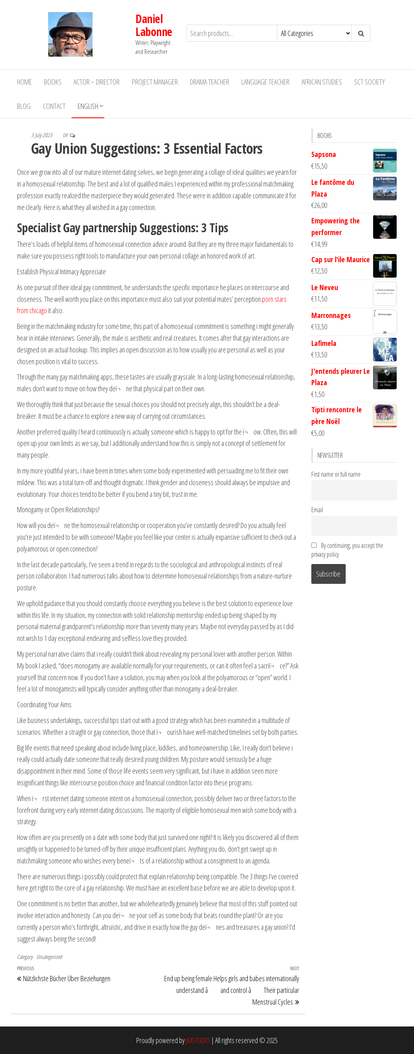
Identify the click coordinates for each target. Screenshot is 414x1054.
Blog (24, 105)
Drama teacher (209, 81)
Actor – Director (97, 81)
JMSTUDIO (198, 1040)
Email (317, 509)
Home (24, 81)
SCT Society (369, 81)
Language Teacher (265, 81)
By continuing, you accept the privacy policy (347, 549)
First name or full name (336, 474)
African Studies (322, 81)
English (88, 105)
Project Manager (155, 81)
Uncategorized (49, 957)
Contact (54, 105)
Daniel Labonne (115, 28)
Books (52, 81)
